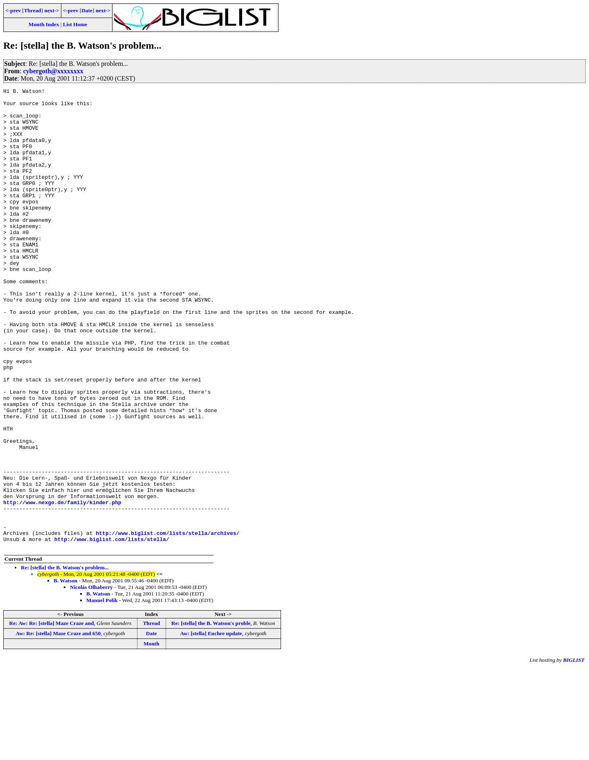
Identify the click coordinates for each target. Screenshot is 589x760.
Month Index (44, 24)
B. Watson (65, 673)
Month (152, 736)
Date (86, 10)
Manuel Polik (102, 692)
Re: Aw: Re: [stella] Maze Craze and (51, 715)
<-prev (13, 10)
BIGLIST (574, 752)
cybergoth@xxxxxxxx (53, 71)
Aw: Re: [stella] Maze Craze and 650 (58, 725)
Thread (32, 10)
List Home (75, 24)
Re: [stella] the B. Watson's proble (211, 715)
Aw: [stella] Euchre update (211, 725)
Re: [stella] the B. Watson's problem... (65, 659)
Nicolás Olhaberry (91, 679)
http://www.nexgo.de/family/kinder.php (62, 585)
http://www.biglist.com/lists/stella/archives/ (167, 622)
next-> (51, 10)
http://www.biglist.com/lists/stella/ (111, 630)
